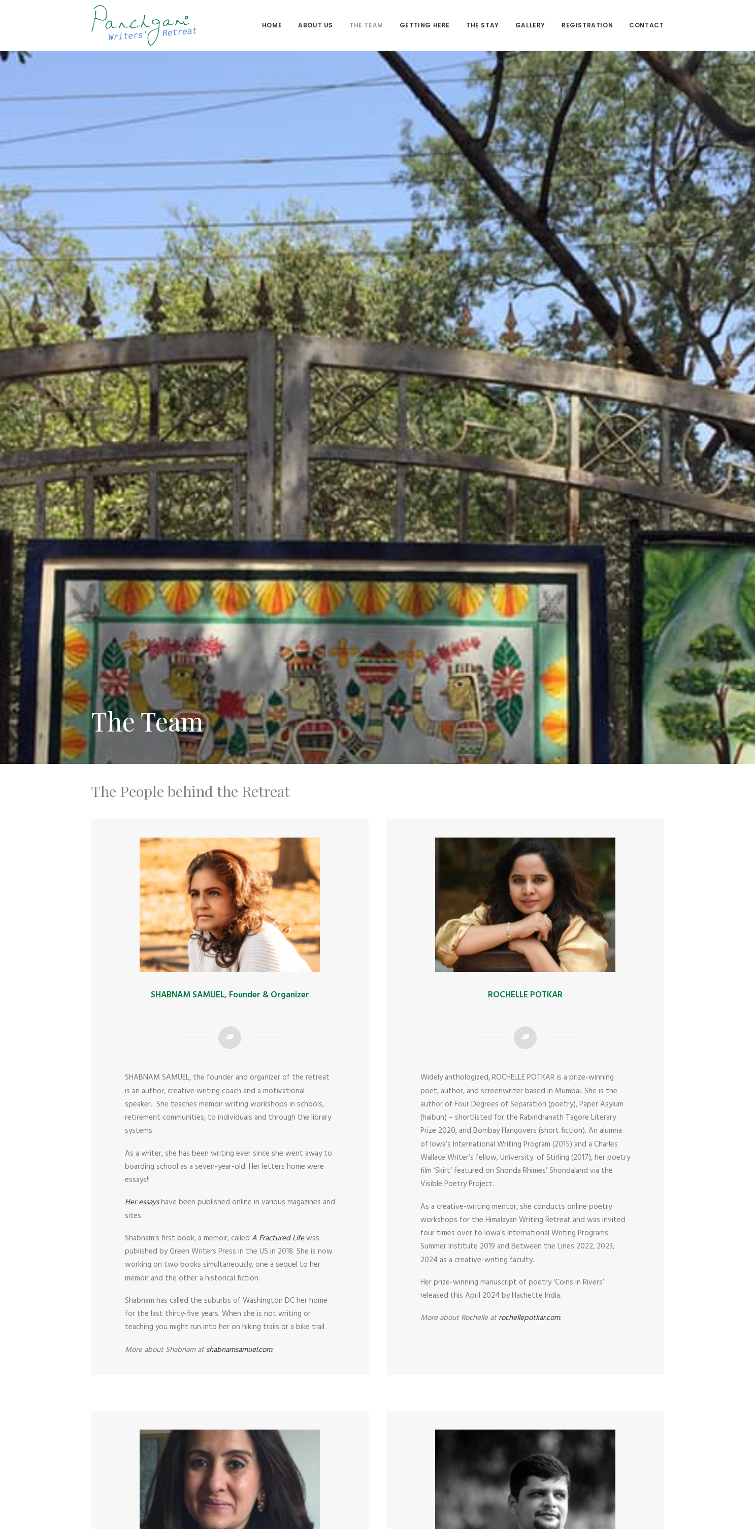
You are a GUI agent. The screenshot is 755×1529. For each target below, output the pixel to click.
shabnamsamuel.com (239, 1254)
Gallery (530, 25)
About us (315, 25)
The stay (482, 25)
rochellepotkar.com (529, 1223)
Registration (587, 25)
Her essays (143, 1107)
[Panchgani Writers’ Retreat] (143, 25)
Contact (646, 25)
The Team (366, 25)
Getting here (425, 25)
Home (272, 25)
